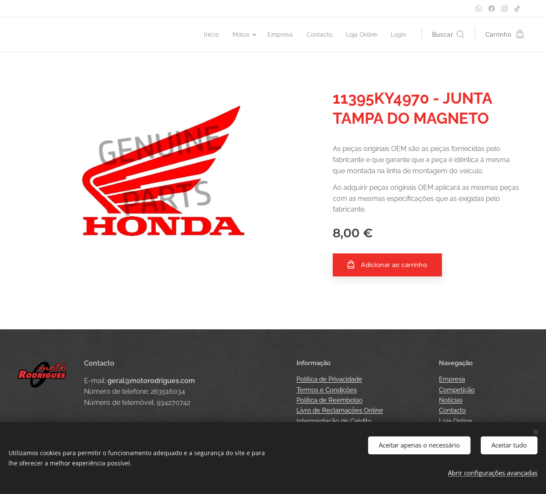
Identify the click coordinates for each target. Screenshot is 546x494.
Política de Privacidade (329, 379)
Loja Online (455, 421)
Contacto (452, 410)
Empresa (452, 379)
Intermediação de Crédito (334, 421)
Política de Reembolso (329, 400)
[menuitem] (203, 34)
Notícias (450, 400)
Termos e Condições (326, 390)
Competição (457, 390)
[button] (447, 34)
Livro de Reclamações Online (339, 410)
